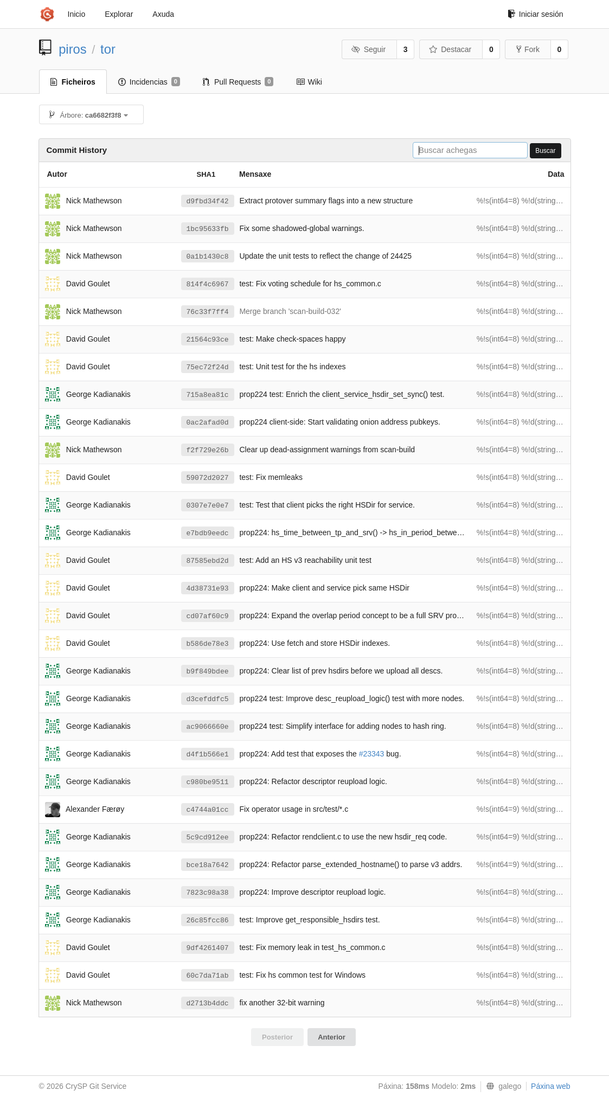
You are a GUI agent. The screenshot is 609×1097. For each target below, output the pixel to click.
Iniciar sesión (535, 14)
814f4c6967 (208, 284)
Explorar (119, 14)
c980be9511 (208, 782)
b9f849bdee (208, 672)
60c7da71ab (208, 976)
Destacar (450, 49)
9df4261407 (208, 948)
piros (73, 49)
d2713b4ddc (208, 1003)
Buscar (545, 151)
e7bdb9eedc (208, 533)
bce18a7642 (208, 865)
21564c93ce (208, 340)
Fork (528, 49)
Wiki (309, 82)
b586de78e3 (208, 644)
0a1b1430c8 (208, 257)
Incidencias (149, 82)
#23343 (371, 753)
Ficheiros (72, 82)
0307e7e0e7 (208, 506)
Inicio (77, 14)
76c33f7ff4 (208, 312)
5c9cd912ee (208, 837)
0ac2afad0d (208, 423)
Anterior (331, 1037)
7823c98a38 (208, 893)
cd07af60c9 (208, 616)
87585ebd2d (208, 561)
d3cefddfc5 (208, 699)
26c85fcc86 (208, 920)
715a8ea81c (208, 395)
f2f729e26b (208, 450)
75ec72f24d (208, 367)
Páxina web (550, 1086)
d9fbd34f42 (208, 201)
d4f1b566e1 (208, 754)
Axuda (163, 14)
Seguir (368, 49)
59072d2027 (208, 478)
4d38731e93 (208, 589)
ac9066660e (208, 727)
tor (108, 49)
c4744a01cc (208, 810)
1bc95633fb (208, 229)
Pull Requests (238, 82)
